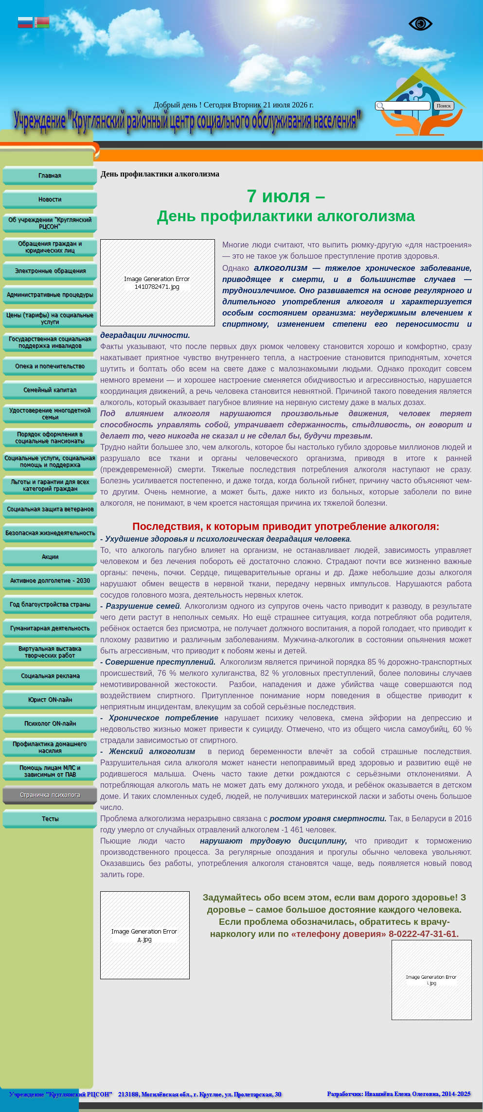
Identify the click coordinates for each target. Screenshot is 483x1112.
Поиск (444, 105)
